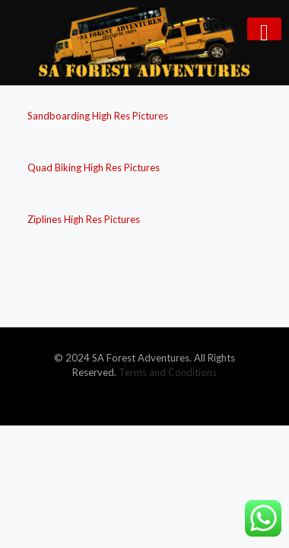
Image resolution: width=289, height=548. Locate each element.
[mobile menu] (264, 29)
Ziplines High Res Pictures (83, 219)
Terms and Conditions (168, 372)
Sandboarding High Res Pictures (97, 116)
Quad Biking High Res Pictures (93, 167)
